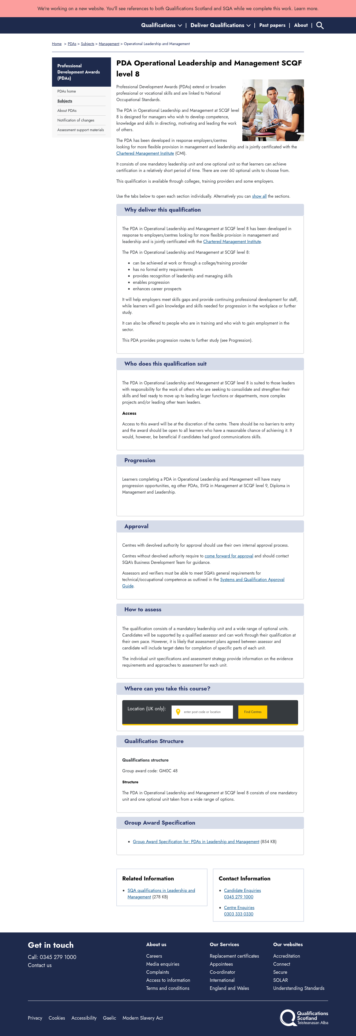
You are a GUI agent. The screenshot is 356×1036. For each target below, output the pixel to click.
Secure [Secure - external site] (280, 972)
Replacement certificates (234, 956)
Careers (154, 956)
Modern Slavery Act (142, 1018)
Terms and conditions (168, 988)
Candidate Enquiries (242, 890)
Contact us (39, 965)
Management (109, 43)
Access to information (168, 980)
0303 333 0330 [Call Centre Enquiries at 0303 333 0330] (238, 914)
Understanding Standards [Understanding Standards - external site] (298, 988)
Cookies (57, 1018)
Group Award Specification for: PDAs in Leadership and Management (196, 842)
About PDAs (66, 110)
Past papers (272, 25)
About (301, 25)
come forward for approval (229, 556)
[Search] (320, 25)
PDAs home (66, 91)
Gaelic (109, 1018)
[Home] (52, 25)
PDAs (72, 43)
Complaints (157, 972)
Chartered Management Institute (145, 153)
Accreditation (286, 956)
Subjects (87, 43)
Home (57, 43)
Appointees (221, 964)
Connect (281, 964)
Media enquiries (162, 964)
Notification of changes (75, 120)
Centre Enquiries (239, 908)
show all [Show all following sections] (259, 196)
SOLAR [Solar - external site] (280, 980)
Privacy (35, 1018)
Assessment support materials (80, 130)
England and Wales (229, 988)
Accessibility (84, 1018)
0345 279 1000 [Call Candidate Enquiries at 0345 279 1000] (238, 897)
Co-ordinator (222, 972)
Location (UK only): (147, 709)
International (222, 980)
